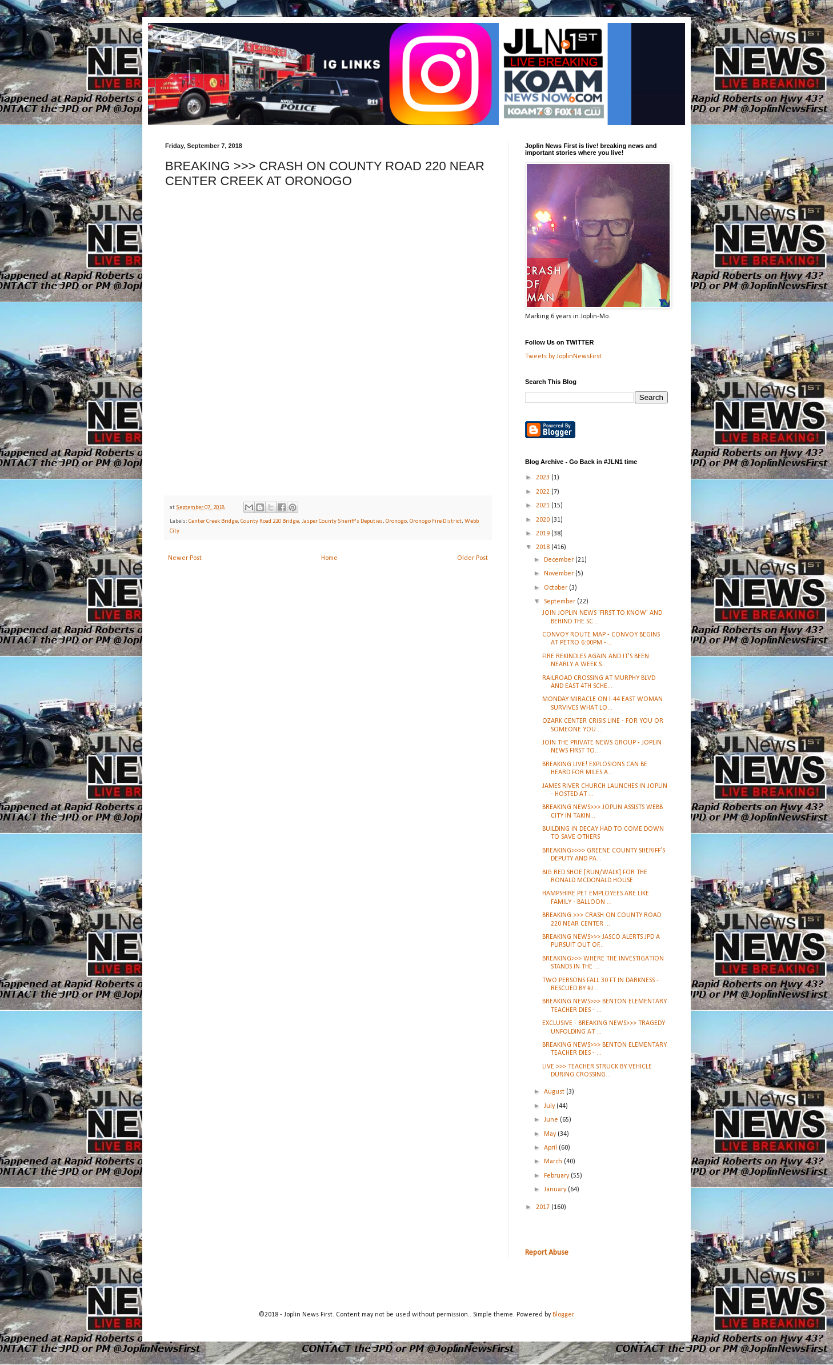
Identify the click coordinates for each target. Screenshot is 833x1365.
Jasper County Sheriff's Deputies (342, 521)
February (557, 1175)
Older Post (472, 558)
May (551, 1134)
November (559, 573)
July (550, 1106)
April (551, 1147)
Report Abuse (546, 1252)
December (559, 560)
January (556, 1189)
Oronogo (396, 521)
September (560, 601)
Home (329, 558)
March (554, 1161)
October (556, 588)
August (555, 1091)
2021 (543, 505)
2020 (543, 520)
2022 (543, 492)
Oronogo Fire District (436, 521)
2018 (543, 547)
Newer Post (185, 558)
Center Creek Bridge (213, 521)
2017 (543, 1207)
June (552, 1119)
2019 (543, 533)
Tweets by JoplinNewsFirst (563, 356)
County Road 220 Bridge (270, 521)
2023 (543, 477)
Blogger (563, 1314)
